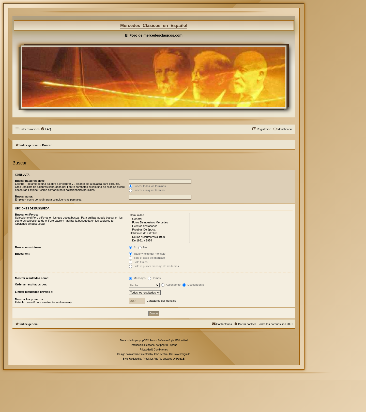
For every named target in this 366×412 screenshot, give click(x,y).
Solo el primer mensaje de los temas (154, 266)
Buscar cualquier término (147, 190)
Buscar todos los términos (147, 186)
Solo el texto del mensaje (147, 257)
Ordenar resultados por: (31, 284)
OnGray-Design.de (179, 354)
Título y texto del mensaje (147, 253)
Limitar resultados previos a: (34, 291)
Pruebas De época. (159, 230)
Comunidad (159, 215)
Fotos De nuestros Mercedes (159, 222)
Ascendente (171, 284)
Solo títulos (138, 262)
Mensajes (137, 278)
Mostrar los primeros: (29, 299)
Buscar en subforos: (28, 247)
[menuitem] (46, 129)
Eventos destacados (159, 226)
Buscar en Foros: (26, 214)
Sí (132, 247)
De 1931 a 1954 (159, 240)
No (142, 247)
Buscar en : (22, 253)
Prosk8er (148, 358)
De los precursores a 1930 (159, 237)
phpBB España (168, 345)
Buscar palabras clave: (30, 180)
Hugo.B (180, 358)
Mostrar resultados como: (32, 278)
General (159, 219)
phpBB (143, 340)
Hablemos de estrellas (159, 233)
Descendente (193, 284)
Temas (154, 278)
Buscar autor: (24, 196)
